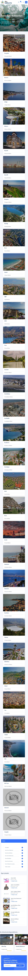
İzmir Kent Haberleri (9, 850)
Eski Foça (6, 783)
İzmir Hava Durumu (9, 861)
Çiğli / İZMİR (13, 879)
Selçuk (5, 686)
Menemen (6, 588)
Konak (5, 540)
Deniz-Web (13, 878)
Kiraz (5, 515)
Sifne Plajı (3, 946)
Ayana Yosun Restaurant (16, 898)
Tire (5, 710)
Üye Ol (20, 965)
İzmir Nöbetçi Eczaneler (10, 864)
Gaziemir (6, 369)
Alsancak (6, 807)
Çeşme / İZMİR (4, 943)
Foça (5, 345)
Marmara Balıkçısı (15, 919)
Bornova (6, 77)
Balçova (6, 126)
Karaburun (6, 442)
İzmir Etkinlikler (8, 858)
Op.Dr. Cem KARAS (15, 884)
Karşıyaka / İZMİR (14, 886)
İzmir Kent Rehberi (8, 853)
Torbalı (6, 734)
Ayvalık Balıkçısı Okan (15, 905)
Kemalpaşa (6, 467)
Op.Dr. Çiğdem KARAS (16, 891)
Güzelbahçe (7, 394)
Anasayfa (7, 847)
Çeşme (5, 272)
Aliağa (5, 102)
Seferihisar (6, 661)
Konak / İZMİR (19, 943)
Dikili (5, 321)
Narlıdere (6, 613)
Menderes (6, 564)
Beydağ (6, 223)
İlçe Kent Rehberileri (9, 855)
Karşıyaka (6, 53)
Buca (5, 248)
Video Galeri (7, 866)
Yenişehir (6, 832)
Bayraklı (6, 175)
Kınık (5, 491)
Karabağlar (7, 418)
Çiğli (5, 296)
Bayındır (6, 150)
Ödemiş (6, 637)
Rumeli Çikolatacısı (20, 946)
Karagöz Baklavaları (15, 912)
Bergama (6, 199)
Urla (5, 759)
